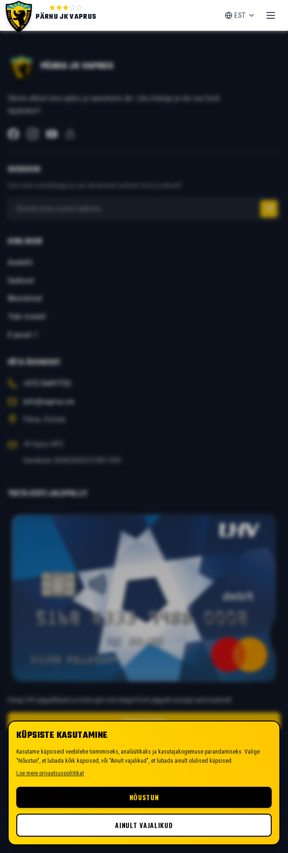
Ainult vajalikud (144, 825)
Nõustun (144, 797)
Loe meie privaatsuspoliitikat (50, 773)
